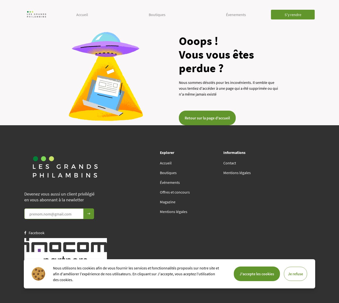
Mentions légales (173, 211)
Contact (229, 162)
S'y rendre (293, 14)
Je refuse (295, 273)
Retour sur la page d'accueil (207, 118)
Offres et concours (175, 192)
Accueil (82, 14)
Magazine (167, 201)
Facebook (34, 232)
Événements (170, 182)
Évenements (236, 14)
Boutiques (157, 14)
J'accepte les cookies (257, 273)
